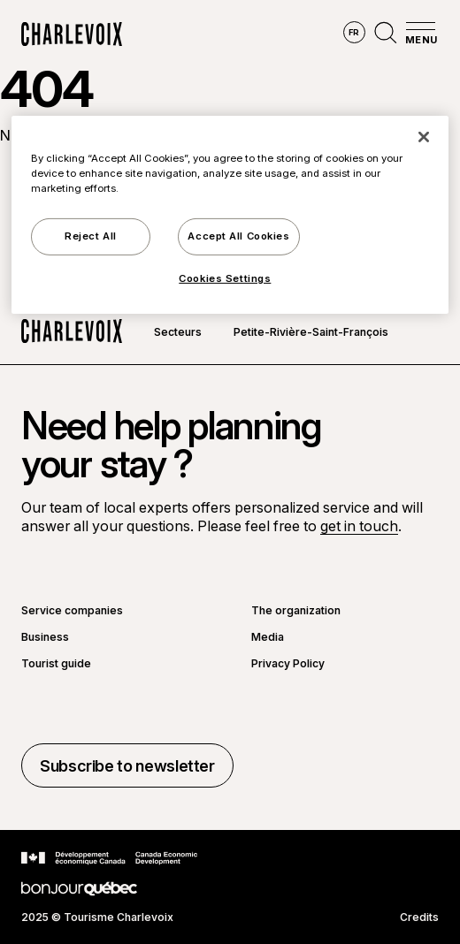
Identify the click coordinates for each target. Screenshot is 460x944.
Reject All (91, 236)
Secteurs (178, 332)
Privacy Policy (288, 664)
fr (354, 32)
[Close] (423, 137)
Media (267, 637)
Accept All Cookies (238, 236)
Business (45, 637)
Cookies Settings (225, 278)
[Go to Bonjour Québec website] (79, 888)
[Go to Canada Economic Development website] (109, 858)
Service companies (72, 610)
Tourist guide (56, 664)
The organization (296, 610)
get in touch (359, 526)
